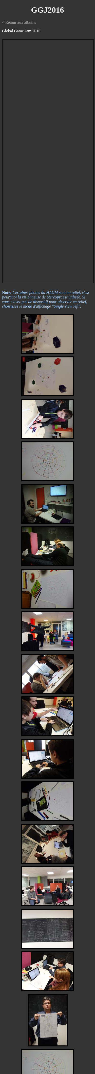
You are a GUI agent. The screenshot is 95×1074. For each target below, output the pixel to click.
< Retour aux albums (19, 22)
